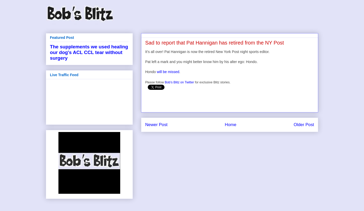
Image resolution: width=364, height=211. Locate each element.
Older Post (304, 124)
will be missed (168, 72)
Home (230, 124)
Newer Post (156, 124)
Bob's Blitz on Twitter (179, 82)
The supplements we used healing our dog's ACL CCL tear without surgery (89, 52)
